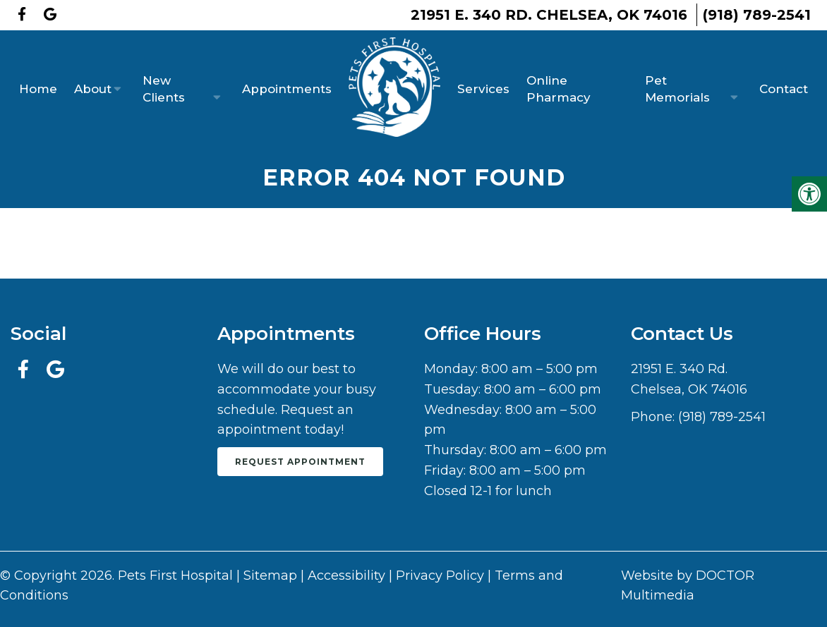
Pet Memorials (677, 88)
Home (38, 89)
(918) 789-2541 (757, 14)
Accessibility (346, 575)
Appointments (287, 89)
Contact (783, 89)
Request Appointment (300, 461)
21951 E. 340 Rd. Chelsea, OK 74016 (549, 14)
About (92, 89)
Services (483, 89)
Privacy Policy (440, 575)
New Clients (164, 88)
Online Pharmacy (558, 88)
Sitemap (270, 575)
